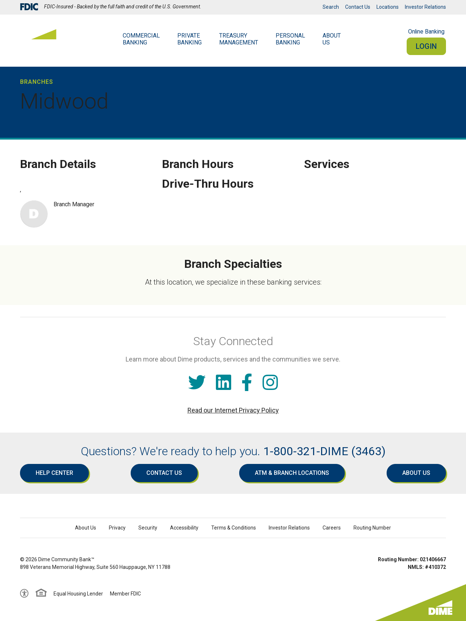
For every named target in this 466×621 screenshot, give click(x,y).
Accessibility (184, 528)
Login (426, 46)
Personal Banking (290, 39)
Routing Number (372, 528)
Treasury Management (238, 39)
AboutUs (332, 39)
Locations (387, 7)
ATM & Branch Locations (292, 472)
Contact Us (357, 7)
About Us (416, 472)
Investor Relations (425, 7)
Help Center (54, 472)
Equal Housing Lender (78, 594)
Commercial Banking (141, 39)
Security (147, 528)
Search (331, 7)
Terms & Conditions (233, 528)
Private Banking (189, 39)
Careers (332, 528)
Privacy (117, 528)
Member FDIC (125, 594)
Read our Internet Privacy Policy (233, 410)
